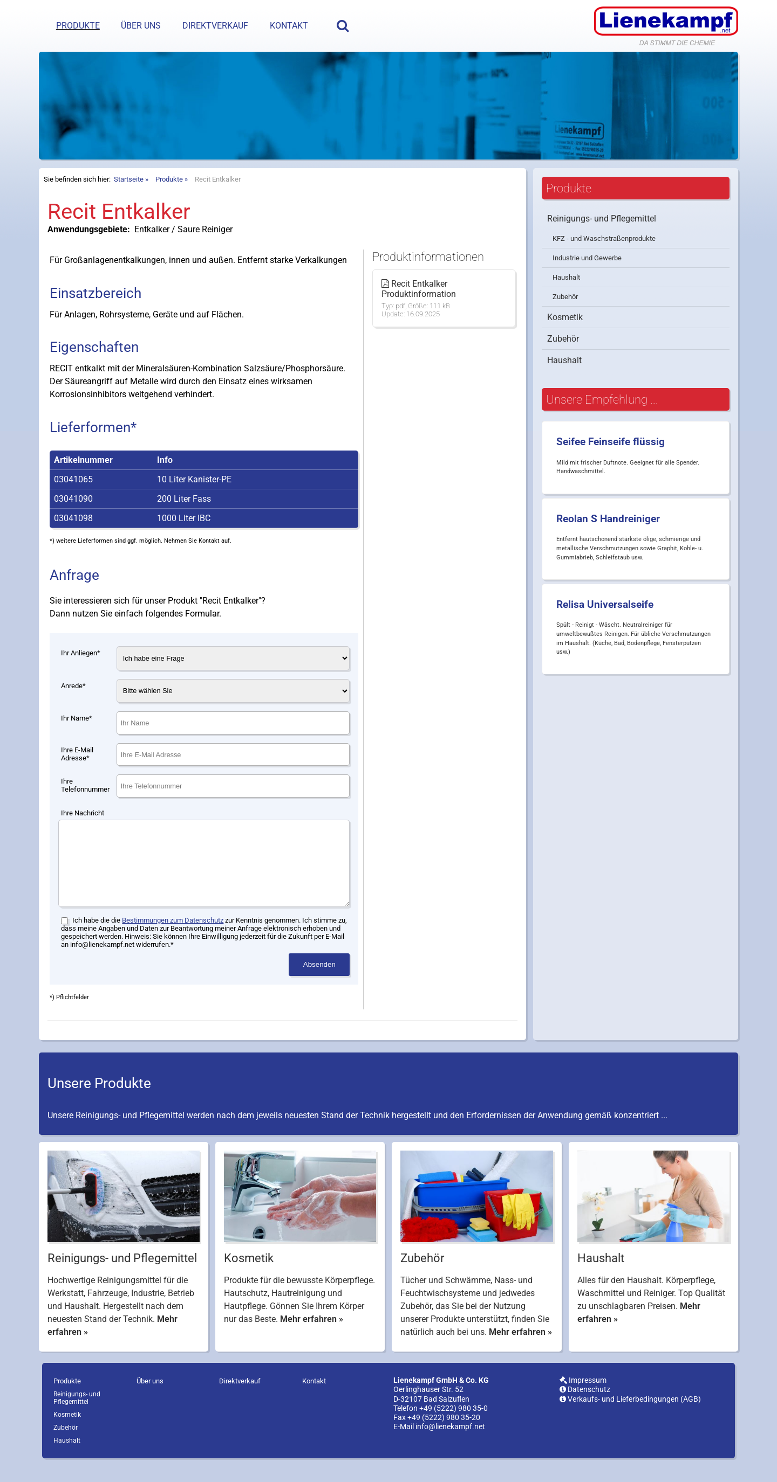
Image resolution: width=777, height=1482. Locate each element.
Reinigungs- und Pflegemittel (601, 218)
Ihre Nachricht (82, 813)
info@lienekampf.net (450, 1443)
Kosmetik (565, 317)
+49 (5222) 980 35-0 (453, 1424)
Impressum (583, 1396)
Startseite (129, 179)
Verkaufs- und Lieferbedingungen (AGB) (630, 1415)
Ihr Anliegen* (80, 653)
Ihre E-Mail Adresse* (77, 754)
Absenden (319, 981)
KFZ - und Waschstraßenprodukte (604, 238)
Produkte (78, 25)
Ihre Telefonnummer (85, 785)
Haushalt (566, 277)
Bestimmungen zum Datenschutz (172, 936)
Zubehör (565, 297)
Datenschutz (585, 1405)
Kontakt (289, 25)
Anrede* (73, 686)
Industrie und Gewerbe (587, 258)
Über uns (141, 25)
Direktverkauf (215, 25)
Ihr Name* (76, 718)
